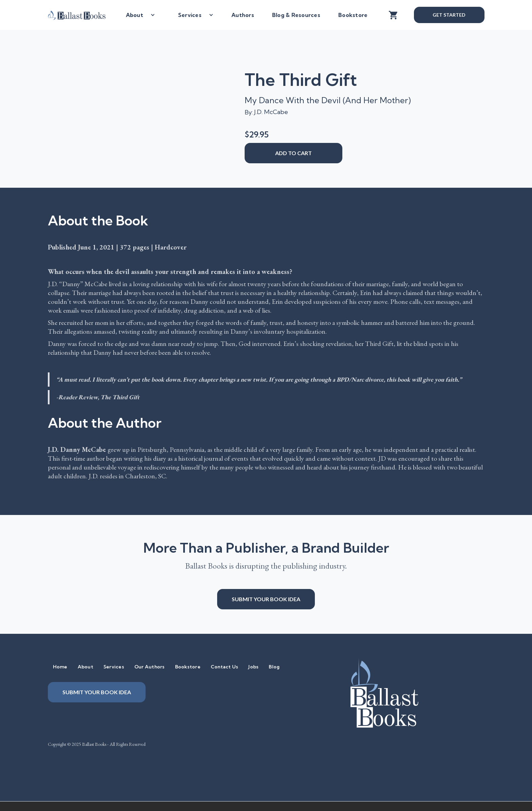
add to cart (293, 153)
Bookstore (352, 15)
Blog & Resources (296, 15)
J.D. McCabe (271, 112)
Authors (242, 15)
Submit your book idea (266, 599)
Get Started (449, 15)
